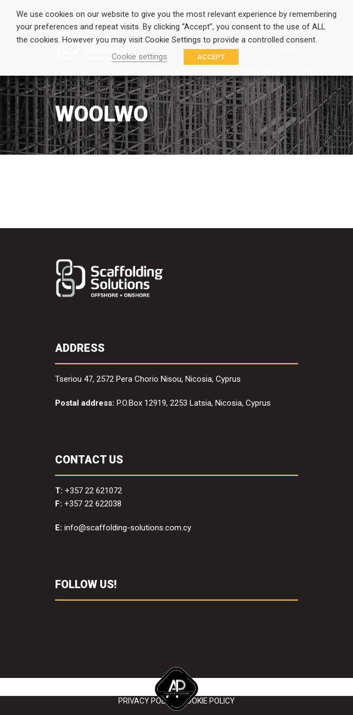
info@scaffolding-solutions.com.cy (127, 528)
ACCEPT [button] (211, 57)
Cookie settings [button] (139, 57)
